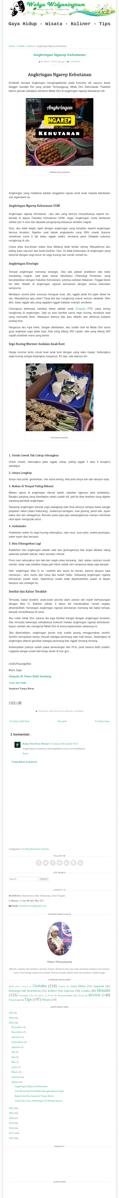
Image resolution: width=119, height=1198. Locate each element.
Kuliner (52, 991)
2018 (11, 1128)
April (14, 1067)
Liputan (69, 991)
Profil (50, 995)
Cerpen (61, 986)
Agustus (15, 1047)
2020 (11, 1118)
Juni (13, 1057)
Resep (81, 995)
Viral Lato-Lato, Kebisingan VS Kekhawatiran (38, 1100)
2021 (11, 1113)
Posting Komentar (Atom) (35, 848)
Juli (13, 1051)
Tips (28, 999)
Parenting (23, 995)
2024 (11, 1017)
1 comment (74, 62)
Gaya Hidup (78, 986)
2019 (11, 1123)
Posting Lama (102, 721)
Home (12, 46)
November (17, 1032)
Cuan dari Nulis (17, 682)
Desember (16, 1027)
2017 (11, 1133)
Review (94, 994)
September (17, 1042)
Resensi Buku (65, 995)
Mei (13, 1061)
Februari (15, 1077)
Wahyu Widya (50, 62)
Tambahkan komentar (24, 761)
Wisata (46, 1000)
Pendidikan (39, 995)
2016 (11, 1138)
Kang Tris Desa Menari (36, 743)
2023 (11, 1022)
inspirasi (31, 46)
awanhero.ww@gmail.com (32, 905)
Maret (14, 1071)
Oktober (15, 1037)
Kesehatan (34, 991)
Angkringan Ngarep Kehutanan (59, 55)
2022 (11, 1108)
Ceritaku (21, 46)
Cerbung (24, 986)
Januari (15, 1081)
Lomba (85, 991)
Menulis (103, 990)
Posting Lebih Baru (20, 721)
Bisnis (11, 986)
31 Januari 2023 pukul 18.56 (64, 743)
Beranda (62, 721)
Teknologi (14, 999)
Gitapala (80, 308)
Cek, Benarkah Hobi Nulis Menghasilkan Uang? (39, 1091)
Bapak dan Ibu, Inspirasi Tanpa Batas (34, 1095)
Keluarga (14, 991)
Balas (26, 753)
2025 (11, 1012)
